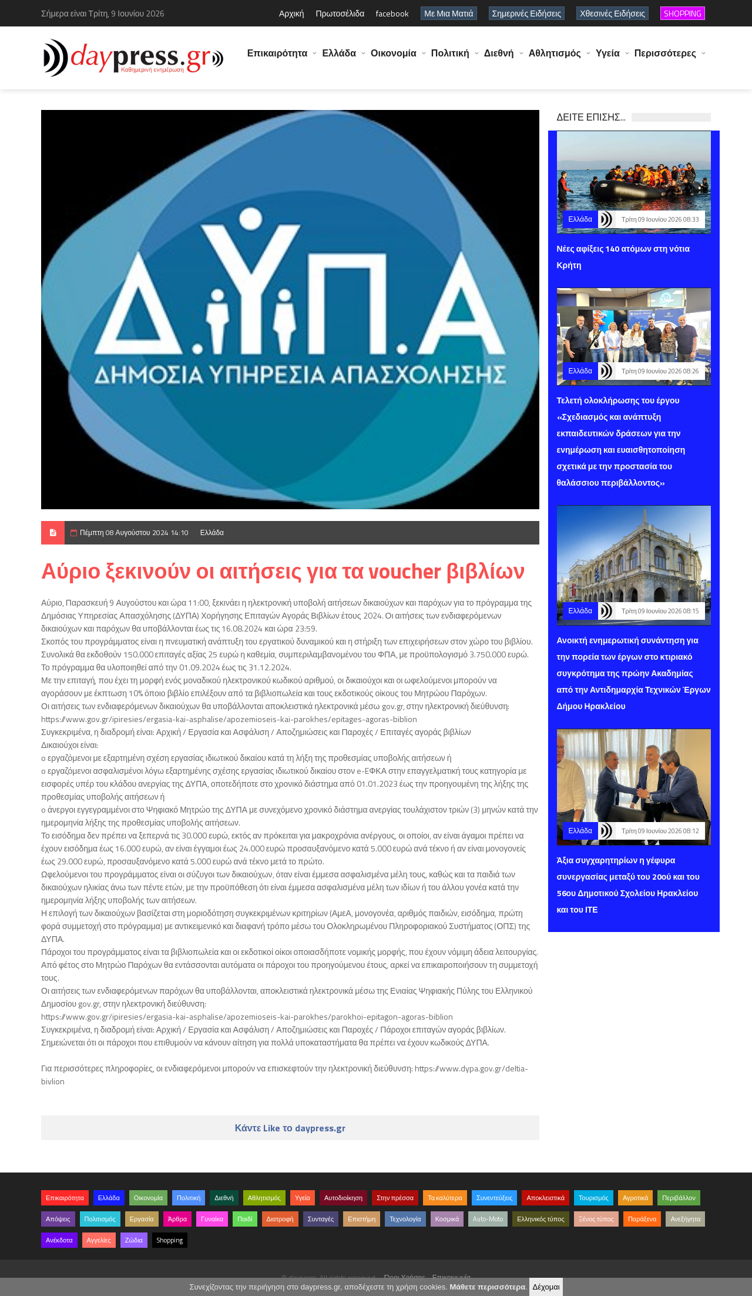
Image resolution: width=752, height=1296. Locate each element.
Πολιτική (450, 59)
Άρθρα (177, 1219)
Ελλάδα (339, 59)
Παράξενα (642, 1219)
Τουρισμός (594, 1198)
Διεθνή (499, 59)
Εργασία (142, 1219)
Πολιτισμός (100, 1219)
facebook (392, 13)
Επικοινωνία (451, 1277)
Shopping (170, 1240)
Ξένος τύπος (596, 1219)
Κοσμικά (447, 1219)
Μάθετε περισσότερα (487, 1286)
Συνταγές (321, 1219)
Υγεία (608, 59)
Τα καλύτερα (445, 1198)
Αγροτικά (635, 1198)
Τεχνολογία (405, 1219)
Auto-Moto (488, 1219)
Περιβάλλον (679, 1198)
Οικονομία (394, 59)
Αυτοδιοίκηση (343, 1198)
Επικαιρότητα (277, 59)
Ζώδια (134, 1240)
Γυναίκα (212, 1219)
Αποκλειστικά (545, 1198)
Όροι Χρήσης (404, 1277)
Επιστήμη (361, 1219)
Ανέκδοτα (59, 1240)
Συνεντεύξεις (494, 1198)
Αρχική (291, 13)
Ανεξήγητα (685, 1219)
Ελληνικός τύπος (540, 1219)
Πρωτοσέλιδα (339, 13)
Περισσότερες (665, 59)
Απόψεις (58, 1219)
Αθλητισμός (555, 59)
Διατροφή (280, 1219)
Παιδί (244, 1219)
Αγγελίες (99, 1240)
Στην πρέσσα (395, 1198)
